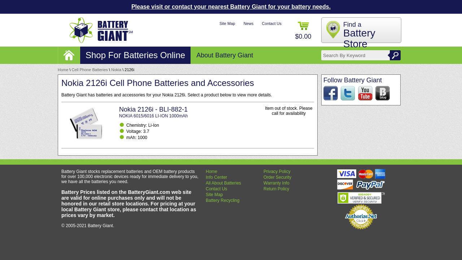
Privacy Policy (277, 171)
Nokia (116, 70)
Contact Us (272, 23)
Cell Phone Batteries (90, 70)
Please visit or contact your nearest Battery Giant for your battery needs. (231, 7)
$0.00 (303, 31)
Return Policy (276, 188)
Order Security (277, 177)
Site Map (227, 23)
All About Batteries (223, 183)
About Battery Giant (224, 55)
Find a (359, 35)
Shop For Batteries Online (135, 55)
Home (63, 70)
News (249, 23)
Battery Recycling (222, 200)
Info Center (216, 177)
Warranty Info (276, 183)
